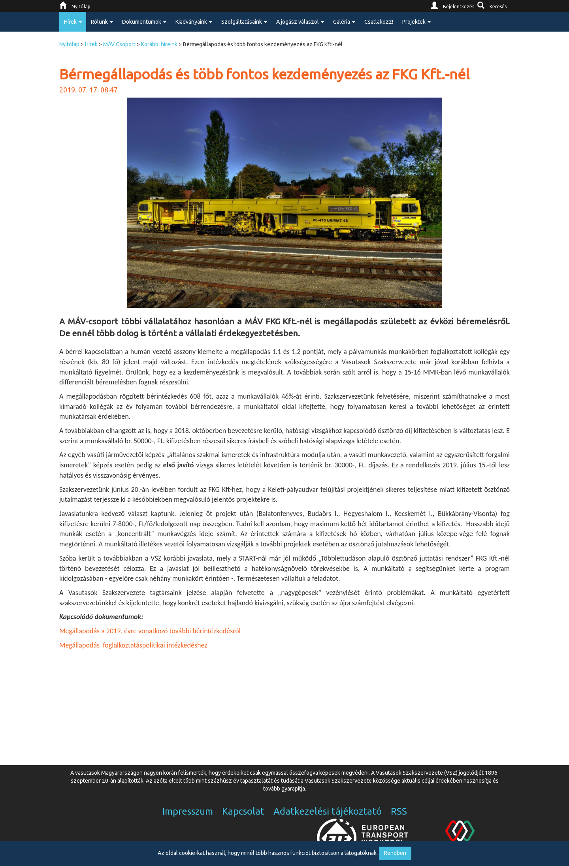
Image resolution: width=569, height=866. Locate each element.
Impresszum (187, 811)
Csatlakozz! (378, 22)
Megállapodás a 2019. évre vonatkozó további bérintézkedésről (150, 631)
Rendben (395, 853)
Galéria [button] (344, 22)
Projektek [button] (416, 22)
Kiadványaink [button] (193, 22)
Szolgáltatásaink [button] (244, 22)
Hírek (91, 44)
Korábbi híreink (159, 44)
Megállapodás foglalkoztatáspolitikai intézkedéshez (133, 645)
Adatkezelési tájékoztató (327, 811)
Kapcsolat (243, 811)
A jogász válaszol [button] (300, 22)
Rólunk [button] (102, 22)
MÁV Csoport (119, 44)
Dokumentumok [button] (144, 22)
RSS (399, 811)
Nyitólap (69, 44)
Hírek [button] (73, 22)
